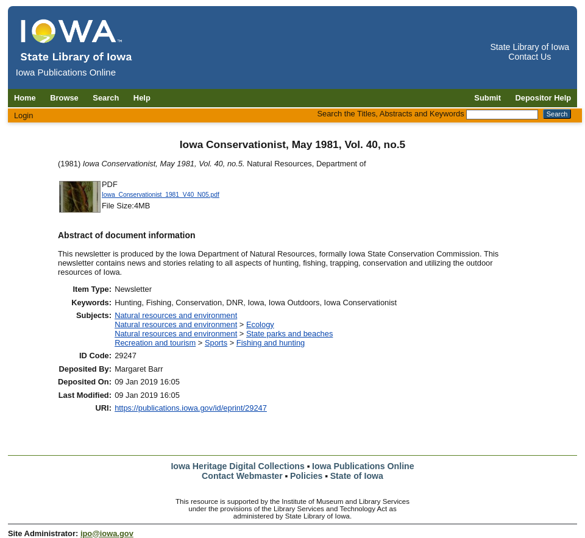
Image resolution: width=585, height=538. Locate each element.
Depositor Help (544, 97)
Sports (216, 342)
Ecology (260, 324)
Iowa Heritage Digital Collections (237, 466)
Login (24, 115)
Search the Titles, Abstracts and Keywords (390, 113)
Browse (64, 97)
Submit (487, 97)
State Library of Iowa (529, 47)
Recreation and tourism (155, 342)
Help (142, 97)
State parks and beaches (289, 333)
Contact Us (529, 57)
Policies (306, 476)
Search (106, 97)
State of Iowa (356, 476)
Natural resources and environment (176, 315)
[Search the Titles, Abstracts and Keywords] (502, 114)
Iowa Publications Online (363, 466)
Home (25, 97)
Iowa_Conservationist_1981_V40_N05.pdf (160, 194)
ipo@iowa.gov (106, 533)
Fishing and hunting (270, 342)
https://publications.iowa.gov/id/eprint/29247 (191, 407)
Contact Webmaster (242, 476)
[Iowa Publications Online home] (77, 40)
